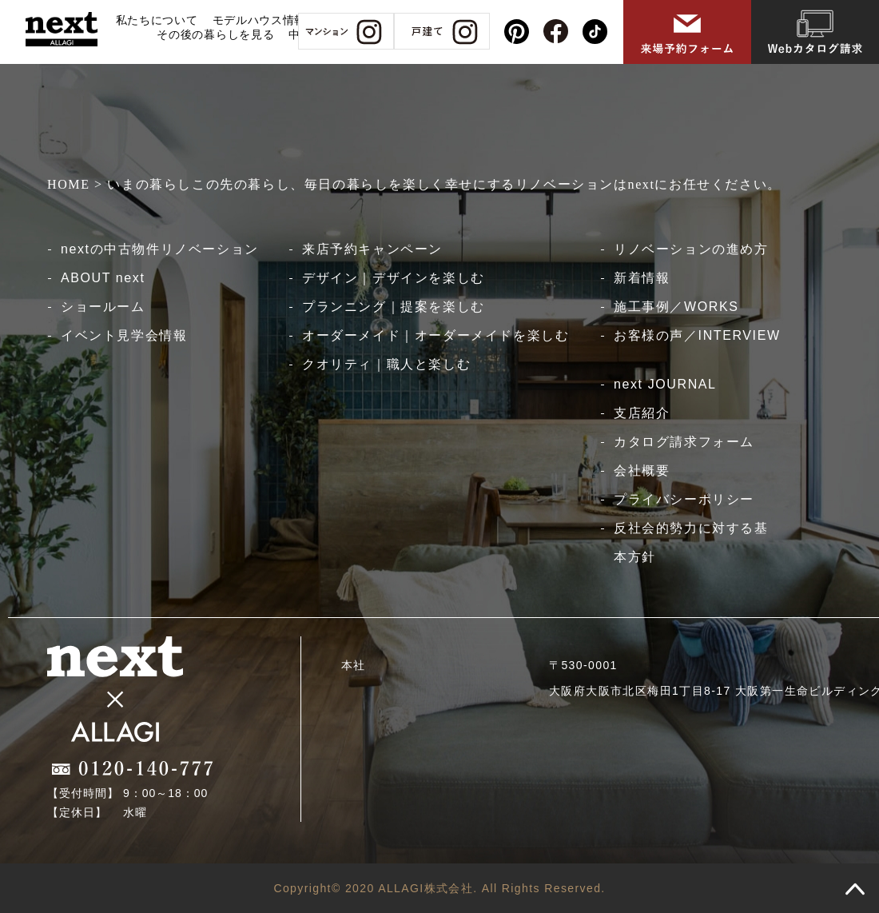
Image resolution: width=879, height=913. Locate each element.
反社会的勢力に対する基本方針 (691, 542)
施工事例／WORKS (676, 306)
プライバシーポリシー (684, 499)
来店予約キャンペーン (372, 249)
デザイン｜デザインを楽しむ (393, 278)
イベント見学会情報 (124, 335)
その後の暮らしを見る (215, 34)
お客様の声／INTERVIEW (697, 335)
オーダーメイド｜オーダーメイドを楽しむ (435, 335)
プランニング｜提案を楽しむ (393, 306)
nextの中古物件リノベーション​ (160, 249)
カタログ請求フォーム (684, 442)
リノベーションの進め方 (691, 249)
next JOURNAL (665, 384)
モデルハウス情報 (260, 20)
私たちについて (157, 20)
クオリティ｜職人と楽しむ (386, 364)
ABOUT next (103, 278)
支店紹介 (642, 413)
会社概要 (642, 470)
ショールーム (103, 306)
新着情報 (642, 278)
